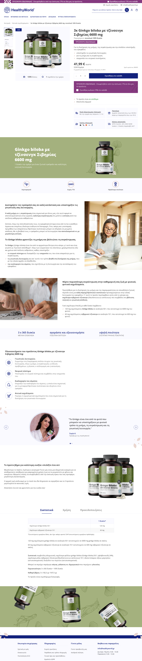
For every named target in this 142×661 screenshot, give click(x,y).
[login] (132, 10)
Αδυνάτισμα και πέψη (38, 17)
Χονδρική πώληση (77, 653)
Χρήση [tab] (67, 510)
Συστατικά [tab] (46, 510)
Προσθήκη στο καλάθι (113, 76)
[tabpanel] (71, 545)
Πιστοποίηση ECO (24, 656)
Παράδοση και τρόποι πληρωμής (55, 653)
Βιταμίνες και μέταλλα (19, 17)
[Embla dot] (70, 443)
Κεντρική (7, 23)
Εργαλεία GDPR (49, 659)
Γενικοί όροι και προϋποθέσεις (54, 656)
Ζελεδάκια (52, 17)
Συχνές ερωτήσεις (110, 5)
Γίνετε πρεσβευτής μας (79, 649)
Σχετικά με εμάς (23, 649)
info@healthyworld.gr (129, 5)
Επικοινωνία (22, 653)
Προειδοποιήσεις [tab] (91, 510)
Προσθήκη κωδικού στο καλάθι (124, 2)
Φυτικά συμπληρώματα (67, 17)
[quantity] (81, 76)
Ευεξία (6, 17)
